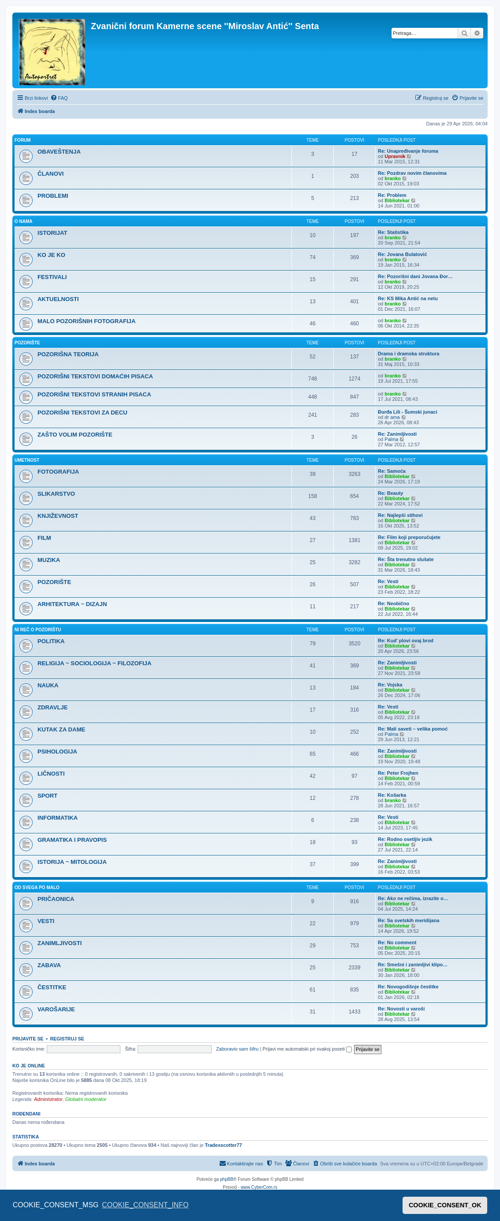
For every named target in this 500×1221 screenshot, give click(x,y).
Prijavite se (27, 1038)
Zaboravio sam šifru (237, 1048)
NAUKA (48, 685)
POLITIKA (51, 641)
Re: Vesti (388, 581)
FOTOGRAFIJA (58, 471)
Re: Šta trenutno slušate (406, 559)
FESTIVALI (52, 277)
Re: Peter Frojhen (398, 773)
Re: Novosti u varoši (401, 1008)
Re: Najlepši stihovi (400, 515)
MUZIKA (48, 560)
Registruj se (67, 1038)
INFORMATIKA (57, 817)
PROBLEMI (52, 195)
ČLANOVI (50, 173)
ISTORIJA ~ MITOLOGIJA (72, 862)
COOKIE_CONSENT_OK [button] (445, 1205)
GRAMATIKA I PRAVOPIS (72, 840)
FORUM (23, 140)
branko (392, 178)
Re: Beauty (390, 493)
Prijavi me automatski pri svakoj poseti (307, 1048)
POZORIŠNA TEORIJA (68, 354)
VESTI (45, 921)
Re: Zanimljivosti (397, 434)
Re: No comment (397, 942)
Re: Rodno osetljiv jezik (405, 839)
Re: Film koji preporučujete (409, 537)
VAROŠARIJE (56, 1009)
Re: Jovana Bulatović (402, 254)
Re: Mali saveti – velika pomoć (413, 728)
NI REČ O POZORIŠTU (38, 629)
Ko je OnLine (28, 1065)
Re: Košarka (392, 795)
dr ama (391, 417)
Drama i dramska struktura (408, 353)
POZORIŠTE (27, 342)
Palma (391, 439)
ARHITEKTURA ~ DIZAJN (72, 604)
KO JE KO (51, 255)
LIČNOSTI (51, 773)
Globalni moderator (86, 1099)
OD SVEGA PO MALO (37, 887)
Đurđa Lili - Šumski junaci (407, 412)
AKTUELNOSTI (58, 299)
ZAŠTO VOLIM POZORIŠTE (74, 434)
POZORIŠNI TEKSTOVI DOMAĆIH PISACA (95, 376)
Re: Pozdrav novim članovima (412, 173)
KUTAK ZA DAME (61, 729)
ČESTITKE (51, 987)
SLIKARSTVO (56, 493)
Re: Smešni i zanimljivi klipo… (413, 964)
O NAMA (24, 221)
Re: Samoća (392, 471)
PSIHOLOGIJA (57, 751)
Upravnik (394, 156)
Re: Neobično (393, 603)
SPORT (47, 795)
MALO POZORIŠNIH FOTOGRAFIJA (86, 321)
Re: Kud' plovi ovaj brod (405, 640)
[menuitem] (59, 98)
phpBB (226, 1179)
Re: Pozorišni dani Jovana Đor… (415, 276)
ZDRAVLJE (52, 707)
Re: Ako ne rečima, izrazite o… (413, 898)
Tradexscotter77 (223, 1145)
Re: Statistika (393, 232)
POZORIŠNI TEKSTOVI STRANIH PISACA (94, 394)
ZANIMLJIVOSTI (59, 943)
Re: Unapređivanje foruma (408, 151)
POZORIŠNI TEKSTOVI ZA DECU (82, 412)
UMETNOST (27, 460)
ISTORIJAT (52, 233)
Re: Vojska (390, 684)
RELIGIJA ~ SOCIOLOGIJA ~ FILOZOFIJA (94, 663)
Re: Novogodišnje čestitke (408, 986)
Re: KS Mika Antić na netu (408, 298)
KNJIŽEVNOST (57, 516)
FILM (44, 538)
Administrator (48, 1099)
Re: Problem (392, 195)
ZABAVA (49, 965)
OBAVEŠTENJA (59, 151)
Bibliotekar (397, 200)
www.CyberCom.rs (259, 1187)
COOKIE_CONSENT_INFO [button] (145, 1205)
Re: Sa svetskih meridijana (408, 920)
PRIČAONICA (56, 899)
